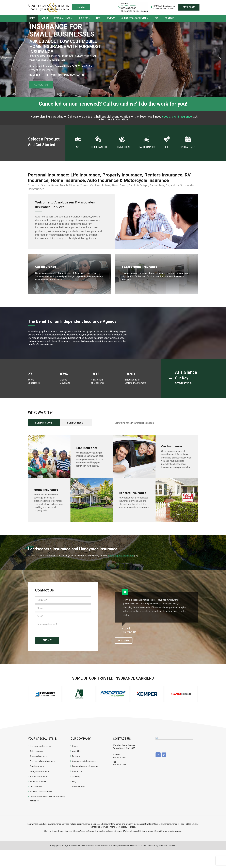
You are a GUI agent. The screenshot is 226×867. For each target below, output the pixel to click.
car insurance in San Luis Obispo (92, 824)
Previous (6, 59)
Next (220, 59)
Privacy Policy (78, 786)
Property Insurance (38, 776)
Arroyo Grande (94, 831)
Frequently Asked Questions (85, 766)
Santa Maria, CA (98, 827)
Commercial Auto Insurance (42, 761)
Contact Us (77, 771)
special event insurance (177, 116)
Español (81, 7)
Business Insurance (38, 756)
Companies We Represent (84, 761)
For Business (75, 422)
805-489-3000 (119, 757)
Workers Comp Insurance (41, 791)
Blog (74, 781)
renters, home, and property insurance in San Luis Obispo (134, 824)
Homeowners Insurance (40, 746)
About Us (76, 751)
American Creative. (167, 845)
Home (75, 746)
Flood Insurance (37, 766)
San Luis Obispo (72, 831)
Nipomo (83, 831)
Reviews (76, 756)
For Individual (43, 422)
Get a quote (189, 7)
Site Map (76, 776)
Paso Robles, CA (187, 824)
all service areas (128, 827)
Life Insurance (36, 786)
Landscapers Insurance (121, 555)
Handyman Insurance (39, 771)
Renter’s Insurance (38, 781)
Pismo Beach (108, 831)
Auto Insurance (37, 751)
